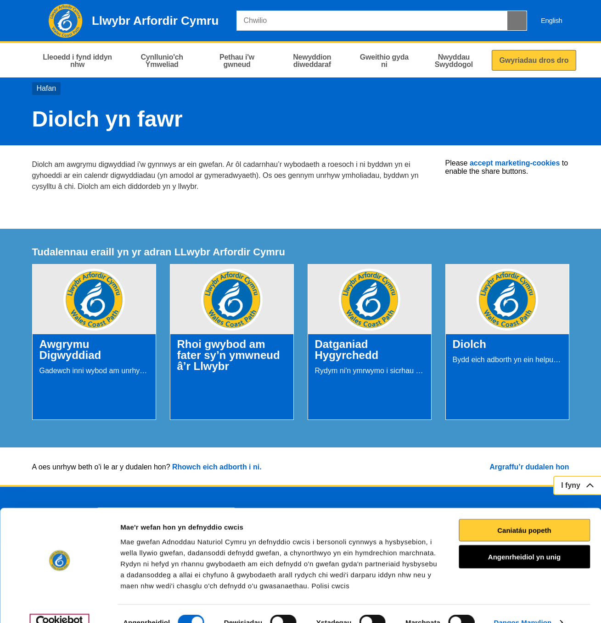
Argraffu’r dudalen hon (529, 467)
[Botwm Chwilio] (517, 21)
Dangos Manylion (523, 605)
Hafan (46, 88)
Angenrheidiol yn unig (524, 539)
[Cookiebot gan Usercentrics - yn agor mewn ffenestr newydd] (59, 605)
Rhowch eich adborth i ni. (217, 467)
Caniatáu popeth (524, 513)
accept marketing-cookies (515, 163)
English (551, 20)
